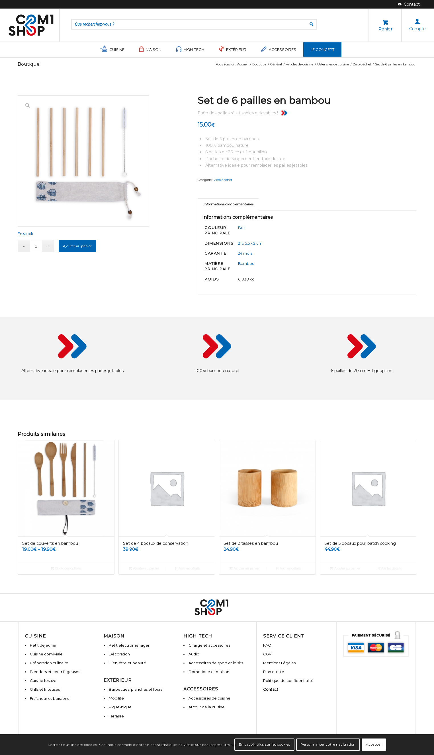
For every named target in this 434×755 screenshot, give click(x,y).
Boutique (29, 64)
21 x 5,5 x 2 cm (250, 243)
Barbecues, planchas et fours (135, 689)
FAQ (267, 645)
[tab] (228, 204)
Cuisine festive (43, 680)
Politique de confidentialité (288, 680)
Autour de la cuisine (207, 707)
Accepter (374, 744)
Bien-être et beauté (127, 663)
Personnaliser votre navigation (328, 744)
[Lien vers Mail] (409, 4)
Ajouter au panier (77, 246)
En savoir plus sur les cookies (264, 744)
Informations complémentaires (228, 204)
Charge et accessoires (209, 645)
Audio (194, 654)
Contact (270, 689)
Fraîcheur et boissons (49, 698)
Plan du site (273, 671)
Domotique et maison (209, 671)
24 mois (245, 253)
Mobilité (116, 698)
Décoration (119, 654)
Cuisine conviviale (46, 654)
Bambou (246, 263)
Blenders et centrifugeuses (55, 671)
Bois (242, 227)
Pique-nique (120, 707)
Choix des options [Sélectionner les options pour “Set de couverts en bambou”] (65, 568)
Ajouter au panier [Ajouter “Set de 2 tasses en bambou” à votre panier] (244, 568)
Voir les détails (187, 568)
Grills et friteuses (45, 689)
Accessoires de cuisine (209, 698)
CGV (267, 654)
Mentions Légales (279, 663)
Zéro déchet (223, 180)
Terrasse (116, 716)
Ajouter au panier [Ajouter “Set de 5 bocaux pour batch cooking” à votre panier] (345, 568)
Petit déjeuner (43, 645)
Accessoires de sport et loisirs (216, 663)
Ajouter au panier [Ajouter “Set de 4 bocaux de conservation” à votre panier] (143, 568)
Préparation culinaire (49, 663)
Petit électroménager (129, 645)
